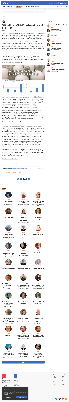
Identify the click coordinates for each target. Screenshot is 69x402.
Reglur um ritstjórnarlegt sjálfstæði (6, 381)
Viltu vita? (23, 234)
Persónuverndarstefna (6, 382)
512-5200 (16, 380)
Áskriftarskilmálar (16, 385)
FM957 (63, 384)
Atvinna (63, 379)
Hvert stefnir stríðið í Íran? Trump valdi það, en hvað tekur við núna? (23, 285)
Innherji (63, 376)
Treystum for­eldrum (8, 201)
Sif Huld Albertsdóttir (54, 35)
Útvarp (54, 384)
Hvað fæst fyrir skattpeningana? (57, 43)
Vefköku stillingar (9, 397)
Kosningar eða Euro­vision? (56, 48)
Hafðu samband (16, 383)
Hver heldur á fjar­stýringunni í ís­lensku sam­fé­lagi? (38, 320)
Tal (62, 387)
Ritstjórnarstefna (16, 384)
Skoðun (54, 381)
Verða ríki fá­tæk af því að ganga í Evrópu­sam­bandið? (8, 303)
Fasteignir (63, 377)
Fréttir (54, 376)
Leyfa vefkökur (21, 397)
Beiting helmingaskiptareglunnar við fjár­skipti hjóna (38, 285)
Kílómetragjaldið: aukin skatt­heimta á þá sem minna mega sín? (8, 253)
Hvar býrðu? (8, 335)
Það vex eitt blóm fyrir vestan (56, 34)
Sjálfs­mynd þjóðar (38, 252)
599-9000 (5, 386)
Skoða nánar (6, 394)
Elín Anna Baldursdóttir (54, 71)
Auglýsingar (16, 381)
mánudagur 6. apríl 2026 (53, 3)
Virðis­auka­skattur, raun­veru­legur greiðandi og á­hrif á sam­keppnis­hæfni (8, 320)
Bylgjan (63, 383)
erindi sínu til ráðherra (22, 46)
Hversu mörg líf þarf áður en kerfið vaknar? (59, 24)
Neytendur (14, 172)
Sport (54, 379)
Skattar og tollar (21, 172)
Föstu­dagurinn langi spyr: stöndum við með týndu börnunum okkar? (38, 337)
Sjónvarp (54, 383)
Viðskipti (54, 377)
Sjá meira (23, 362)
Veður (63, 381)
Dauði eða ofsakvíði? (38, 234)
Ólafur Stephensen (6, 172)
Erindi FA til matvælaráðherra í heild (10, 158)
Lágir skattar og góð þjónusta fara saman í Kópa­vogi (8, 355)
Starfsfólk (15, 387)
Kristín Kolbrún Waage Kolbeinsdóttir (56, 30)
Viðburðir (63, 380)
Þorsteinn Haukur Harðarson (55, 49)
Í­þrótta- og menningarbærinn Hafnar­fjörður (23, 219)
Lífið (54, 380)
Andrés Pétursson (53, 55)
